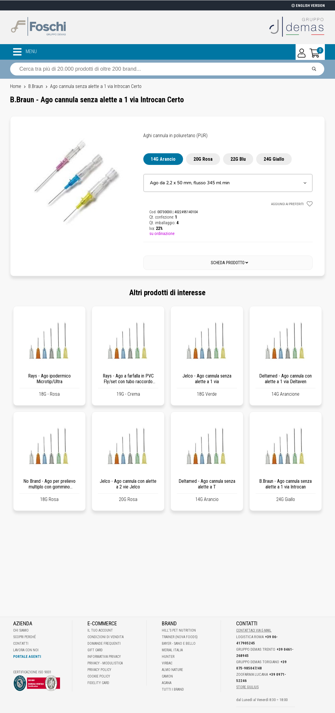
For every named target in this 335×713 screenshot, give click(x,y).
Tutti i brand (173, 689)
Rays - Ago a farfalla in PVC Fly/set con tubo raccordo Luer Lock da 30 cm (128, 381)
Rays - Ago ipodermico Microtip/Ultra (49, 378)
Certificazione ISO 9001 (32, 672)
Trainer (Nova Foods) (180, 637)
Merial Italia (172, 650)
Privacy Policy (99, 670)
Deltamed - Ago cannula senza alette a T (207, 484)
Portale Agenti (27, 657)
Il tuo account (100, 630)
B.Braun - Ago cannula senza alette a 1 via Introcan (285, 484)
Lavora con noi (26, 650)
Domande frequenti (104, 643)
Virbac (167, 663)
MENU (25, 52)
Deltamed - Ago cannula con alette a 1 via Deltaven (285, 378)
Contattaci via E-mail (253, 630)
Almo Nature (172, 670)
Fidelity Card (98, 683)
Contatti (20, 643)
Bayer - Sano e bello (179, 643)
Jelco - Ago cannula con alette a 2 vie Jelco (128, 484)
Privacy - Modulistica (105, 663)
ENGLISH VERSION (308, 6)
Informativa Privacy (104, 657)
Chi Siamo (21, 630)
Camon (167, 676)
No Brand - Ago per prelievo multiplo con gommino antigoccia (49, 486)
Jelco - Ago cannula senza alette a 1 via (206, 378)
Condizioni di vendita (105, 637)
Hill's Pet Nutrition (179, 630)
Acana (166, 683)
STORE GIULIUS (247, 687)
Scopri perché (24, 637)
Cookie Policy (98, 676)
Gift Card (95, 650)
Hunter (168, 657)
